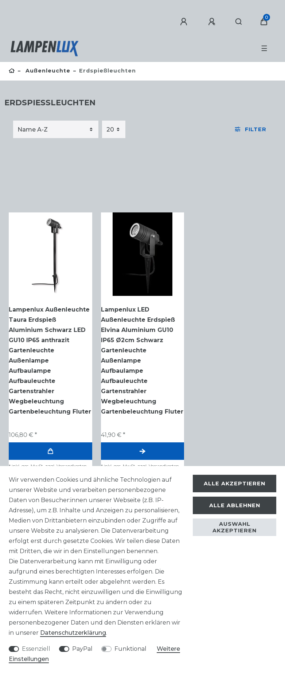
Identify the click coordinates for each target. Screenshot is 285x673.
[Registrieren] (212, 22)
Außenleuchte (47, 70)
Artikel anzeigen (142, 451)
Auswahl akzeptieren (234, 527)
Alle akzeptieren (234, 483)
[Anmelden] (184, 22)
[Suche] (238, 22)
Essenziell (36, 648)
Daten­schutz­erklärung (73, 632)
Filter (250, 129)
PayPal (82, 648)
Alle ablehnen (234, 505)
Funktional (130, 648)
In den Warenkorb (50, 451)
